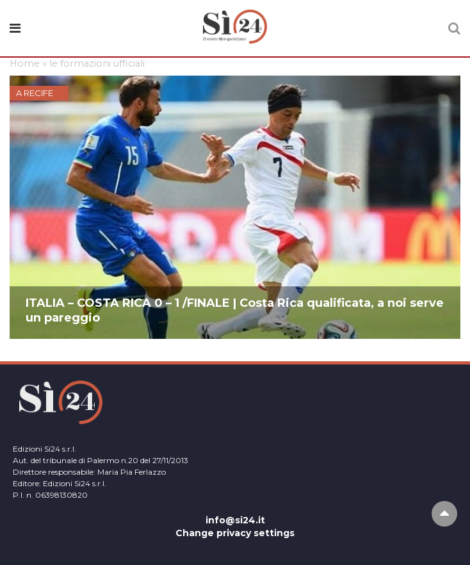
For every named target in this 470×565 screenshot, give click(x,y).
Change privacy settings (235, 533)
